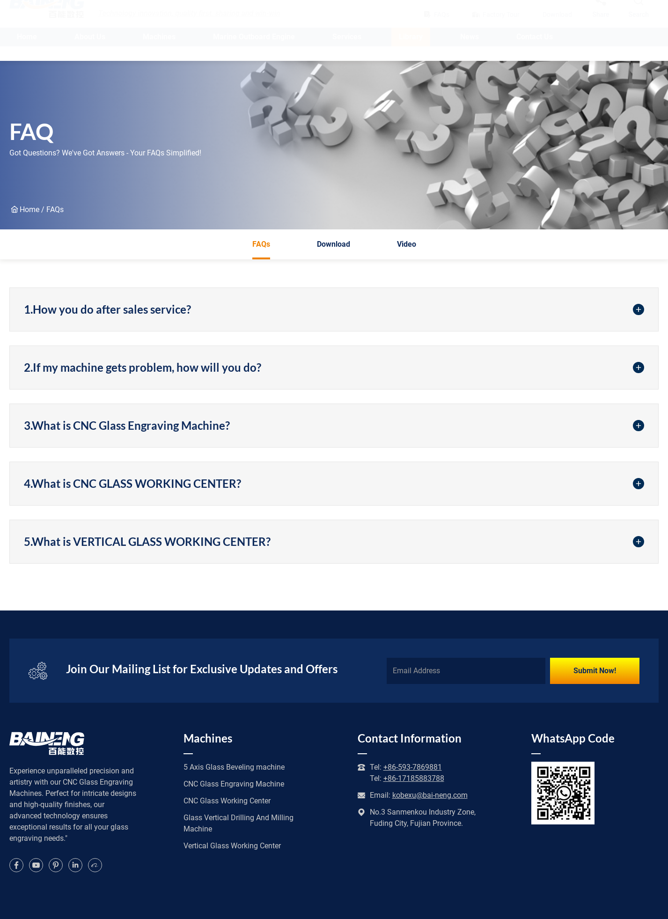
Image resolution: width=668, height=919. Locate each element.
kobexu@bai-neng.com (430, 795)
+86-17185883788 (413, 778)
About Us (89, 51)
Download (333, 244)
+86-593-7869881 (412, 767)
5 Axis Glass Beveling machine (234, 767)
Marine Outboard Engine (254, 51)
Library (411, 51)
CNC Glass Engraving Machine (234, 783)
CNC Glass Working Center (227, 800)
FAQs (261, 249)
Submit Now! (594, 670)
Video (406, 244)
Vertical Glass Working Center (232, 845)
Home (27, 51)
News (469, 51)
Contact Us (534, 51)
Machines (159, 51)
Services (346, 51)
